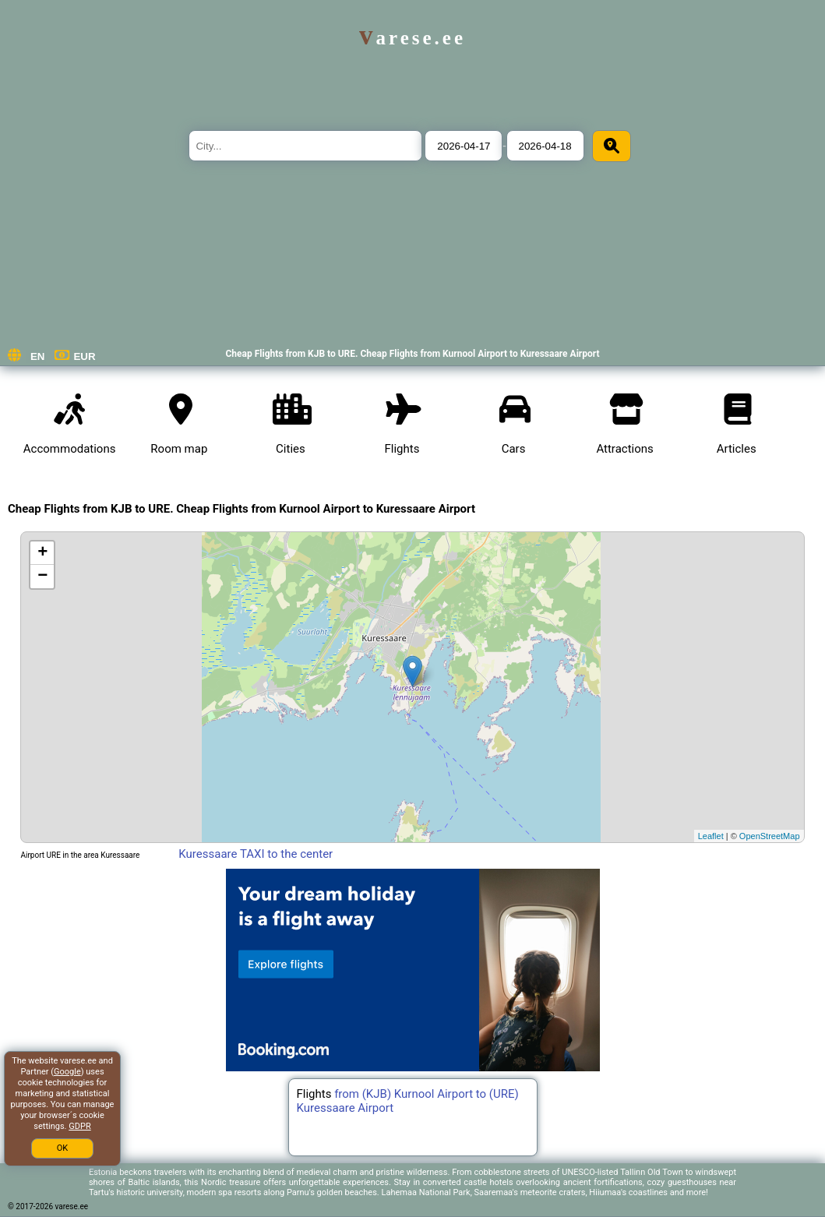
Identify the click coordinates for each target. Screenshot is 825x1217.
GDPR (79, 1126)
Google (67, 1072)
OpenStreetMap (769, 836)
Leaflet (711, 836)
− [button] (42, 576)
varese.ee (412, 37)
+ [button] (42, 553)
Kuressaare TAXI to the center (255, 854)
